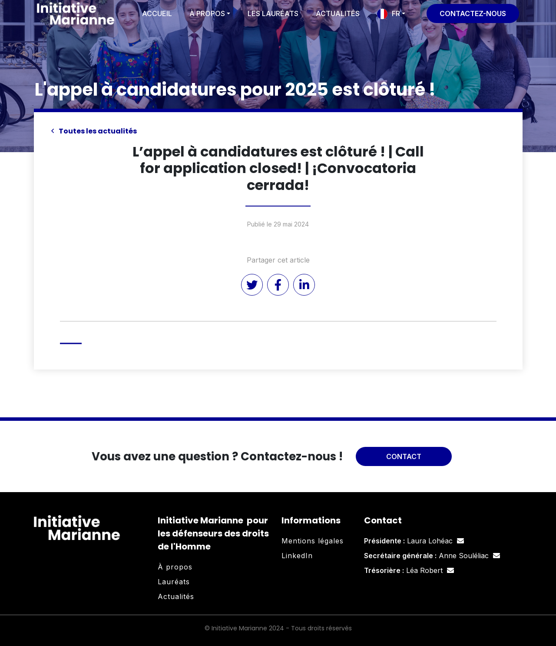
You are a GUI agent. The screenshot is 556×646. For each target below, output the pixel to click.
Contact (403, 456)
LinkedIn (297, 555)
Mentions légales (312, 540)
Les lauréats (273, 13)
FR (396, 13)
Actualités (338, 13)
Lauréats (174, 581)
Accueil (157, 13)
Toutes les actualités (94, 131)
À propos (207, 13)
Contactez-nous (473, 13)
